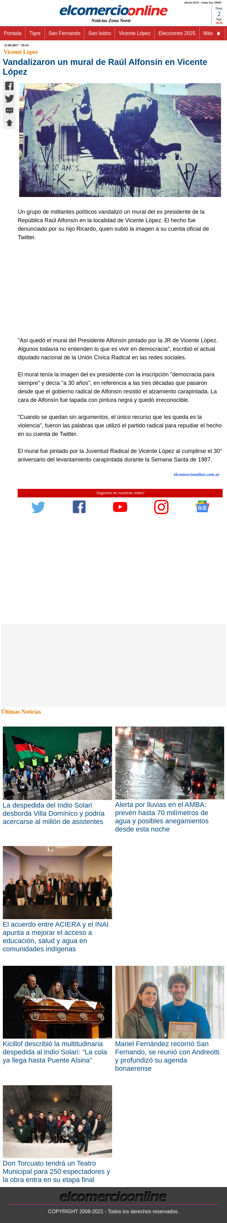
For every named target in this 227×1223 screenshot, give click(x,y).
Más (212, 33)
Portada (12, 33)
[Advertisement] (117, 289)
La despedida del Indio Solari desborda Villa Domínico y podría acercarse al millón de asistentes (54, 813)
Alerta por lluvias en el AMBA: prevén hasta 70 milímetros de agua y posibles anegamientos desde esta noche (162, 817)
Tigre (35, 33)
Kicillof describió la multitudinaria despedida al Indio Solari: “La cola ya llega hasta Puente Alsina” (55, 1052)
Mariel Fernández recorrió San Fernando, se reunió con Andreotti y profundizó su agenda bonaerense (167, 1056)
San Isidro (99, 33)
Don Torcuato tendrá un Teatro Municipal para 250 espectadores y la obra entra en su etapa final (56, 1171)
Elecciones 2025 (176, 33)
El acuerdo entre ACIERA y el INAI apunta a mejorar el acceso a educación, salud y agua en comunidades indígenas (56, 936)
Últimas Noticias (21, 712)
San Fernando (64, 33)
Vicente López (134, 33)
